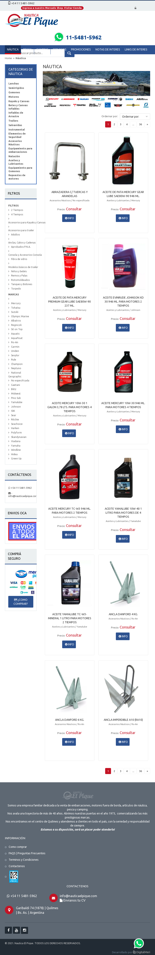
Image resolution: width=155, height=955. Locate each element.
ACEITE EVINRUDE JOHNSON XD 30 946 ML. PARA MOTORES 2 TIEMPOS (123, 301)
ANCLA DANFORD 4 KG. (123, 614)
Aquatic (15, 333)
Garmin (15, 346)
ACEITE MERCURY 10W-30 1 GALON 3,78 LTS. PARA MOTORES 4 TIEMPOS (69, 407)
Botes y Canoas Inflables (18, 107)
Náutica (21, 58)
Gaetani (15, 385)
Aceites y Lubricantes (15, 162)
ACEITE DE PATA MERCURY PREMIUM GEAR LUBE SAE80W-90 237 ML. (69, 301)
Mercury (16, 303)
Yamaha (15, 445)
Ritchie (15, 419)
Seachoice (17, 424)
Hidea (14, 454)
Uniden (15, 351)
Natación (14, 156)
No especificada (20, 380)
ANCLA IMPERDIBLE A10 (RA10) (123, 719)
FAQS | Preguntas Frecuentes (27, 853)
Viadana (15, 441)
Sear (13, 415)
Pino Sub (16, 398)
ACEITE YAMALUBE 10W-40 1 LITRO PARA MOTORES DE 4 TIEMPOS (123, 512)
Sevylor (15, 355)
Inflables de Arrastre (15, 114)
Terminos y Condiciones (24, 859)
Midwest (16, 393)
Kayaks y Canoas (18, 101)
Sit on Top (17, 329)
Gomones (14, 92)
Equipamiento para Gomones (20, 169)
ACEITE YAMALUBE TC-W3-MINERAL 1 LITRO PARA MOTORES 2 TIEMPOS (69, 618)
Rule (13, 359)
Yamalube (16, 402)
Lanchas (13, 83)
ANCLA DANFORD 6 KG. (69, 719)
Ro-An (14, 342)
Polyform (16, 432)
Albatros (16, 320)
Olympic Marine (20, 316)
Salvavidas (15, 125)
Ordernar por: (110, 116)
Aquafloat (17, 338)
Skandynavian (18, 437)
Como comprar (18, 846)
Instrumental (16, 129)
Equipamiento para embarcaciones (20, 150)
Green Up (16, 458)
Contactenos (17, 866)
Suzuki (14, 312)
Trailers (13, 120)
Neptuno (16, 368)
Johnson (16, 406)
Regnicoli (16, 325)
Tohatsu (15, 307)
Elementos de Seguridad (17, 135)
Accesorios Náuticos (15, 143)
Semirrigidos (16, 88)
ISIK (13, 411)
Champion (17, 364)
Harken (15, 428)
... (133, 124)
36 (140, 124)
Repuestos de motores (16, 177)
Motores (13, 97)
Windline (16, 450)
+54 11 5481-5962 (20, 488)
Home (8, 58)
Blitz (13, 389)
